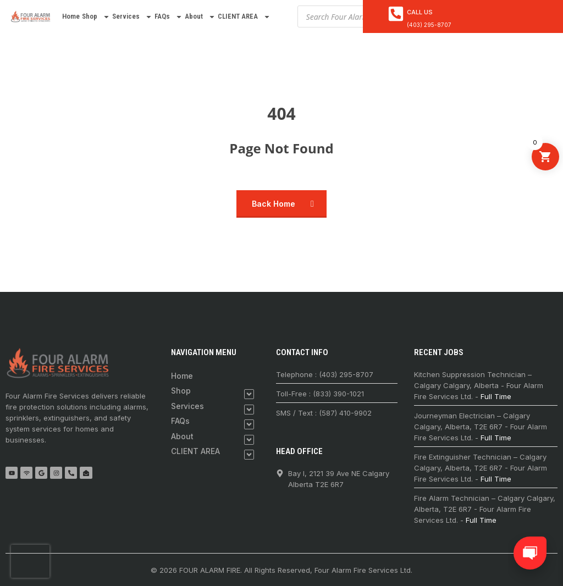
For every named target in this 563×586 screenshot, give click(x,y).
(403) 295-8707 (429, 24)
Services (132, 17)
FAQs (168, 17)
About (200, 17)
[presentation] (30, 561)
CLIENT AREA (244, 17)
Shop (96, 17)
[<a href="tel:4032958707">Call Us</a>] (396, 13)
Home (71, 16)
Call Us (420, 12)
